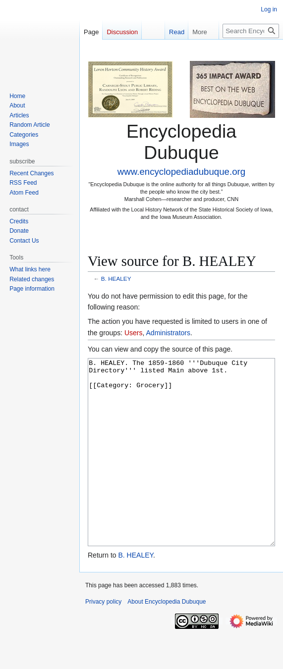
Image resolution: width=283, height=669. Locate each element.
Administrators (168, 333)
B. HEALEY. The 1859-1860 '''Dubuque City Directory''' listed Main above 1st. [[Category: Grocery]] (181, 470)
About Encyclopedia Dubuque (166, 638)
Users (133, 333)
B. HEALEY (116, 278)
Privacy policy (103, 638)
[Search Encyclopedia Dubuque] (251, 31)
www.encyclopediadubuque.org (181, 171)
